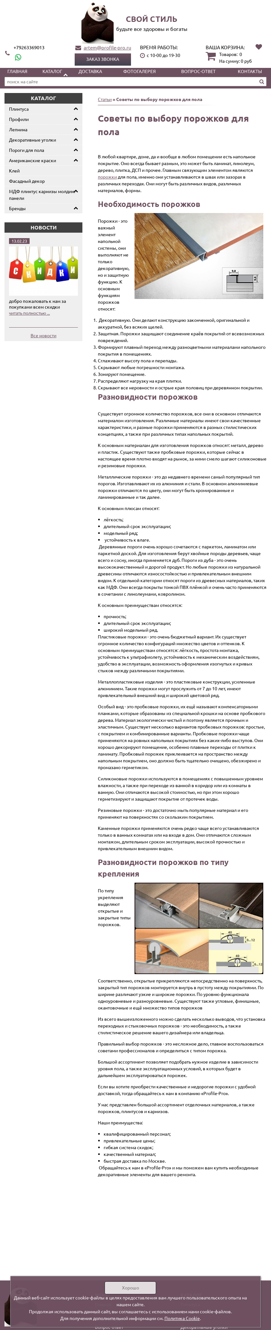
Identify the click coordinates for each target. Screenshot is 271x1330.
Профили (19, 119)
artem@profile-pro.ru (107, 47)
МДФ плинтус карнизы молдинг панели (42, 194)
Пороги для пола (26, 150)
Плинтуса (19, 109)
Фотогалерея (139, 71)
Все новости (43, 335)
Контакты (250, 71)
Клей (14, 170)
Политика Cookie (182, 1318)
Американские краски (32, 160)
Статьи (105, 99)
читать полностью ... (29, 313)
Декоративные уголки (32, 140)
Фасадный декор (27, 181)
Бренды (17, 208)
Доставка (90, 71)
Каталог (52, 71)
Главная (17, 71)
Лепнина (18, 129)
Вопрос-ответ (198, 71)
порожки (107, 177)
